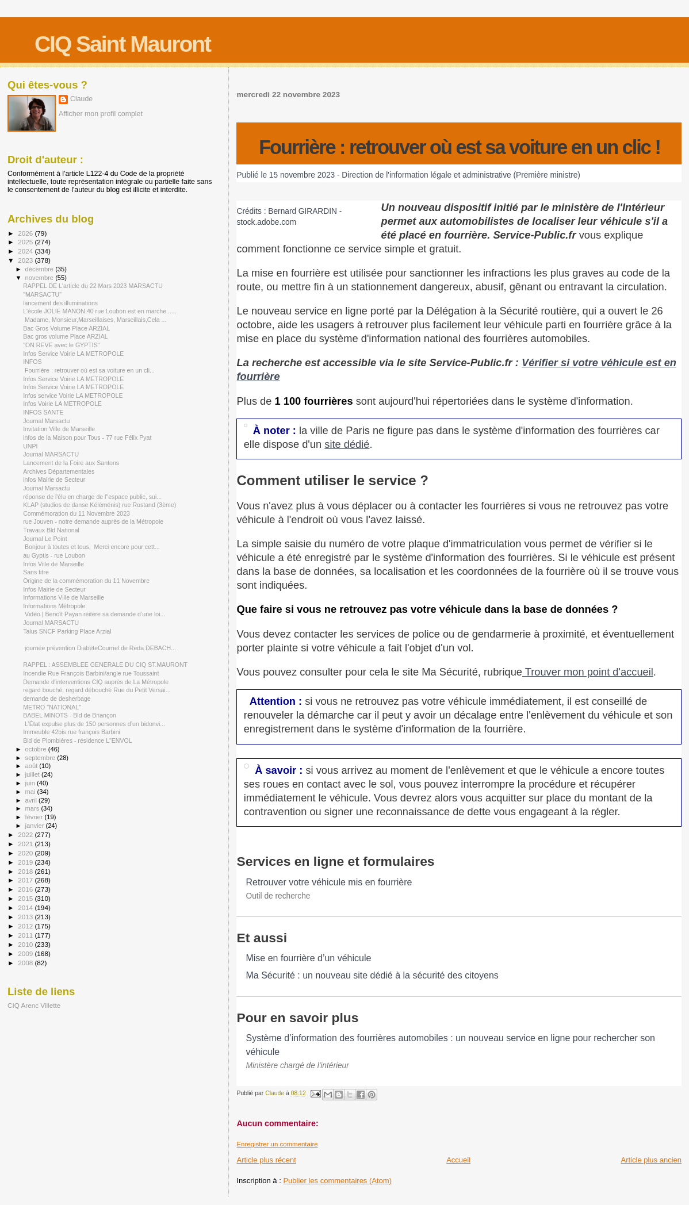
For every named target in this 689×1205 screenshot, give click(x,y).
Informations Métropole (54, 605)
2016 (26, 889)
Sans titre (36, 572)
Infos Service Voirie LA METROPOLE (73, 353)
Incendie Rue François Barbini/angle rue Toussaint (91, 673)
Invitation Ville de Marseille (59, 428)
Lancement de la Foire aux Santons (71, 462)
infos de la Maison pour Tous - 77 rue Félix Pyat (87, 437)
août (32, 765)
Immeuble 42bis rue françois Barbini (71, 731)
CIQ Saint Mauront (122, 44)
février (35, 816)
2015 (26, 898)
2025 (26, 241)
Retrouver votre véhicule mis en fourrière (329, 882)
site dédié (346, 444)
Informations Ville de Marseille (63, 597)
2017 (26, 880)
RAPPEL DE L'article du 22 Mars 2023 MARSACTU (93, 285)
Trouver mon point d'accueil (587, 672)
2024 (26, 251)
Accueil (458, 1160)
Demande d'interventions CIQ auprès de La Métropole (96, 681)
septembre (41, 757)
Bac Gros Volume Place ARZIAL (66, 328)
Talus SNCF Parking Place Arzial (67, 631)
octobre (36, 749)
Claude (81, 99)
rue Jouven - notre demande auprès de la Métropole (93, 521)
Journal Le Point (45, 538)
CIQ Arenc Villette (33, 1005)
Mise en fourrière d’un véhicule (308, 958)
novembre (40, 277)
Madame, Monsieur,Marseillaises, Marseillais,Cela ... (94, 319)
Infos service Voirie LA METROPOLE (73, 395)
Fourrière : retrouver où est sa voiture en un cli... (89, 370)
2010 (26, 944)
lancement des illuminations (60, 303)
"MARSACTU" (42, 294)
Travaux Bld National (51, 530)
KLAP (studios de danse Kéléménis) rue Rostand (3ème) (99, 504)
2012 (26, 926)
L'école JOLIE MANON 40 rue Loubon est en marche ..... (100, 311)
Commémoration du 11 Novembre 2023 (76, 513)
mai (31, 791)
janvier (35, 825)
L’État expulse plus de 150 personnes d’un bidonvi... (94, 723)
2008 (26, 962)
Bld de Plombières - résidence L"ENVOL (77, 740)
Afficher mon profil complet (101, 114)
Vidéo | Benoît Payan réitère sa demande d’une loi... (94, 614)
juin (31, 783)
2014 (26, 907)
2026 (26, 233)
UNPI (30, 446)
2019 (26, 862)
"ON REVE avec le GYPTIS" (61, 344)
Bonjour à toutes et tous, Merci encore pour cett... (91, 546)
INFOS (32, 361)
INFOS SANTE (43, 412)
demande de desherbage (57, 698)
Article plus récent (266, 1160)
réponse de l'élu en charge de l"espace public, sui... (92, 496)
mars (33, 808)
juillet (33, 774)
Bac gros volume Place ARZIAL (65, 336)
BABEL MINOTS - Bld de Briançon (69, 715)
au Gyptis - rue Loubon (54, 555)
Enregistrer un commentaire (276, 1144)
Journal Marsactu (46, 420)
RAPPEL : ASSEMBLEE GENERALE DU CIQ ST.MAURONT (105, 664)
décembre (40, 269)
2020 (26, 853)
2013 (26, 916)
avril (32, 800)
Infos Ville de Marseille (53, 564)
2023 (26, 260)
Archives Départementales (58, 471)
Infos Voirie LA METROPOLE (62, 403)
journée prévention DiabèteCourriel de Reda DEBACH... (99, 647)
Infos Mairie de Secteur (54, 589)
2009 (26, 953)
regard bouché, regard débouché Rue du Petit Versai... (96, 689)
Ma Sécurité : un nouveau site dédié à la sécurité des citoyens (372, 975)
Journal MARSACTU (51, 454)
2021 (26, 843)
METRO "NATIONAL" (52, 707)
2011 (26, 935)
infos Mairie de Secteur (54, 479)
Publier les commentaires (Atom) (337, 1180)
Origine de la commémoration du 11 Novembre (86, 580)
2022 (26, 834)
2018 (26, 871)
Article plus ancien (651, 1160)
